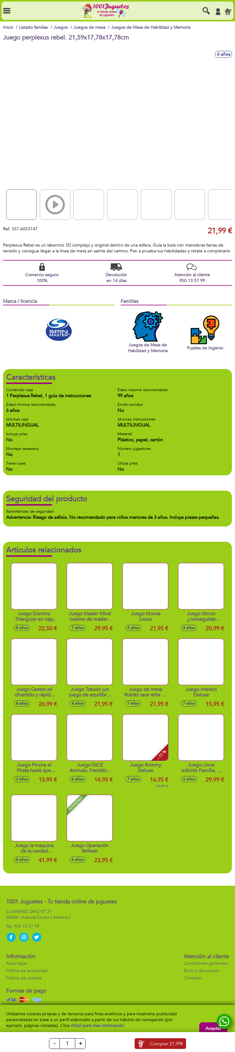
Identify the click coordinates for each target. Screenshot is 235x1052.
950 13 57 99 (26, 926)
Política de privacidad (26, 971)
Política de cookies (24, 978)
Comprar (166, 1044)
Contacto (192, 978)
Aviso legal (16, 963)
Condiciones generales (206, 963)
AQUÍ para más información (97, 1025)
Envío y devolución (202, 971)
